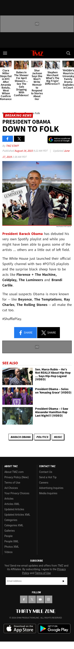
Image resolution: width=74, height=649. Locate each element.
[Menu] (5, 53)
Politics (42, 437)
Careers (43, 482)
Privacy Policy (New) (16, 477)
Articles (9, 498)
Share (25, 333)
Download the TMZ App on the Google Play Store (54, 629)
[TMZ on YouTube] (40, 599)
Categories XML (13, 525)
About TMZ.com (14, 471)
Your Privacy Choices (16, 493)
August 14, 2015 (23, 150)
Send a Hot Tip (47, 477)
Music (58, 437)
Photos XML (11, 546)
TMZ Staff (12, 146)
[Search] (68, 53)
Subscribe (63, 581)
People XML (11, 541)
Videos (8, 552)
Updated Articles (14, 509)
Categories (10, 520)
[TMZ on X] (32, 599)
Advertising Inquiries (51, 487)
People (8, 536)
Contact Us (45, 471)
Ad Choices (11, 487)
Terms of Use (12, 482)
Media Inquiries (48, 493)
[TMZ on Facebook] (24, 599)
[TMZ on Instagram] (48, 599)
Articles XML (12, 503)
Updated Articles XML (17, 514)
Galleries (9, 530)
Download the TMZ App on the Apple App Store (20, 628)
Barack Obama (20, 437)
